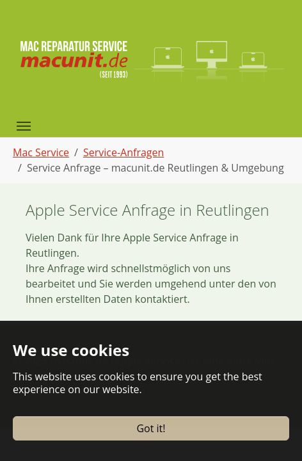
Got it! (150, 428)
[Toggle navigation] (24, 126)
